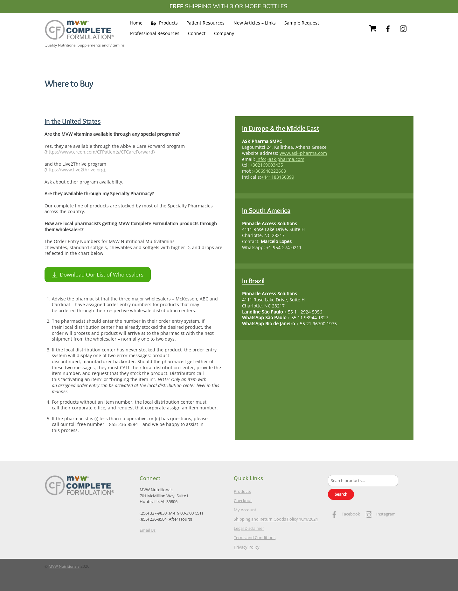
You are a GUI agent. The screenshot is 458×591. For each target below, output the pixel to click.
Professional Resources (154, 33)
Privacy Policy (247, 547)
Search (341, 494)
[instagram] (403, 28)
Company (224, 33)
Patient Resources (205, 23)
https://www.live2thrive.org (75, 170)
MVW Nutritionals (64, 566)
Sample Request (301, 23)
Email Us (148, 530)
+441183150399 (277, 177)
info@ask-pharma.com (280, 159)
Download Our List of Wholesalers (97, 274)
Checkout (243, 500)
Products (164, 23)
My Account (245, 510)
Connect (196, 33)
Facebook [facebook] (344, 514)
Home (136, 23)
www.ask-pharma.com (303, 153)
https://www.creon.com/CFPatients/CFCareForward (99, 152)
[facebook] (388, 28)
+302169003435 (266, 165)
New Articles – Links (254, 23)
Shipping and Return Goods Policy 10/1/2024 (276, 519)
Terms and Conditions (254, 538)
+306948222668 (269, 171)
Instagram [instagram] (379, 514)
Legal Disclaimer (249, 528)
